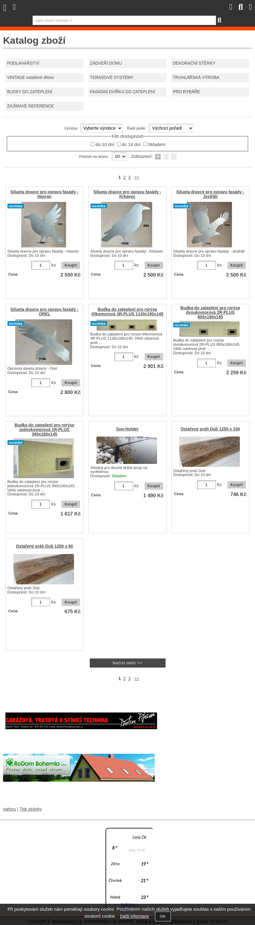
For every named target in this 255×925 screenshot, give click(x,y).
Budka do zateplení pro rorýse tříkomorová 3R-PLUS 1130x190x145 (127, 311)
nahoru (9, 809)
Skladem (157, 144)
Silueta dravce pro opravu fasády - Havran (45, 194)
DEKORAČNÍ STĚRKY (194, 63)
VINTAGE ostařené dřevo (30, 77)
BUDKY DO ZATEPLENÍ (29, 92)
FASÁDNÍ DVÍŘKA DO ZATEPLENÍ (122, 92)
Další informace (134, 916)
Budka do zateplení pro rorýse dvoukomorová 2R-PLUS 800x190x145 (210, 312)
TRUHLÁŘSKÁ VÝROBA (196, 77)
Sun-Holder (127, 429)
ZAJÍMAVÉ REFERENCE (30, 106)
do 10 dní (105, 144)
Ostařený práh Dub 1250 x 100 (210, 429)
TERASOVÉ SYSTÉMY (112, 77)
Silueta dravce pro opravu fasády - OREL (45, 311)
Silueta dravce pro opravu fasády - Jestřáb (210, 194)
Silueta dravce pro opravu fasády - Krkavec (127, 194)
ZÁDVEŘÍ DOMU (106, 63)
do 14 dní (131, 144)
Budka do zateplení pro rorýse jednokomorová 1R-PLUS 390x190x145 (44, 430)
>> (136, 177)
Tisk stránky (31, 809)
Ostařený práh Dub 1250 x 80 (44, 546)
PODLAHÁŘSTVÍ (23, 63)
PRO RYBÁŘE (186, 92)
